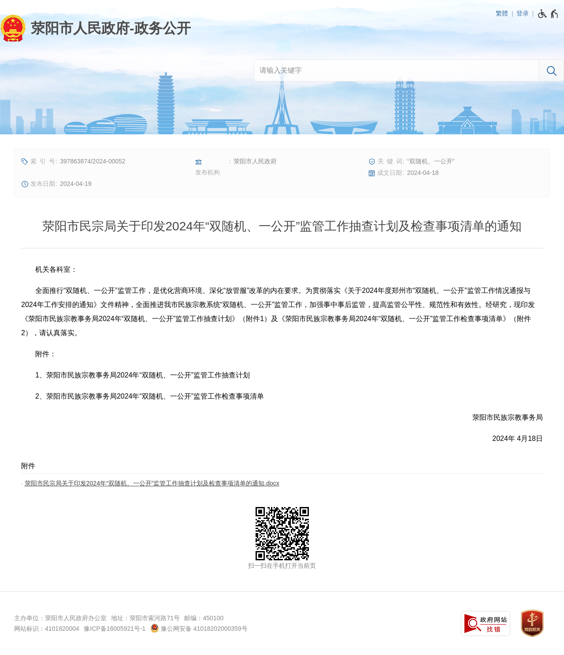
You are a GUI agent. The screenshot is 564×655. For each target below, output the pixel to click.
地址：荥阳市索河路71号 (145, 618)
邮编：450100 (203, 618)
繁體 (502, 13)
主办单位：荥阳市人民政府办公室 (60, 618)
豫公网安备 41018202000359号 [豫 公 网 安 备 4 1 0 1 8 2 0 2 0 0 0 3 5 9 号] (199, 628)
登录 (522, 13)
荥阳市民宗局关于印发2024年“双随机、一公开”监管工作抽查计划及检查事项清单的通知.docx (152, 483)
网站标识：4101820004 (46, 628)
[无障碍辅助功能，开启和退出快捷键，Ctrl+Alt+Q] (548, 13)
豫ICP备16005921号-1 (114, 628)
